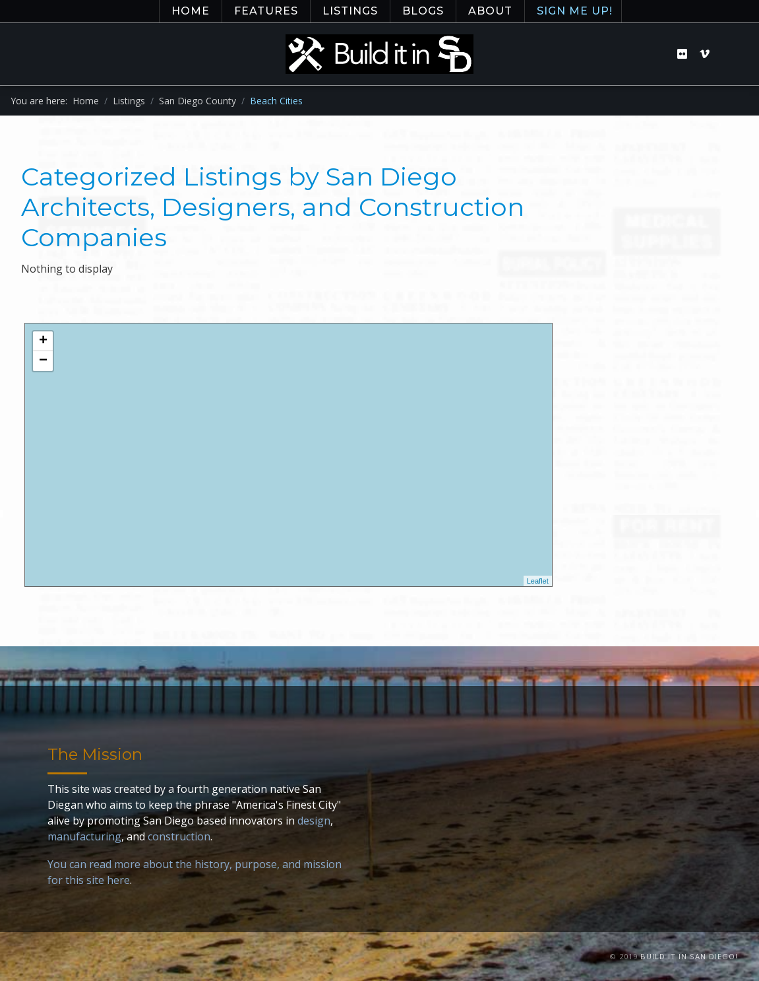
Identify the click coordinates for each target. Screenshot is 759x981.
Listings (350, 11)
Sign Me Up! (575, 11)
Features (266, 11)
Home (190, 11)
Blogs (423, 11)
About (490, 11)
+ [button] (43, 341)
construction (179, 836)
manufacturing (84, 836)
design (313, 820)
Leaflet (538, 581)
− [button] (43, 361)
